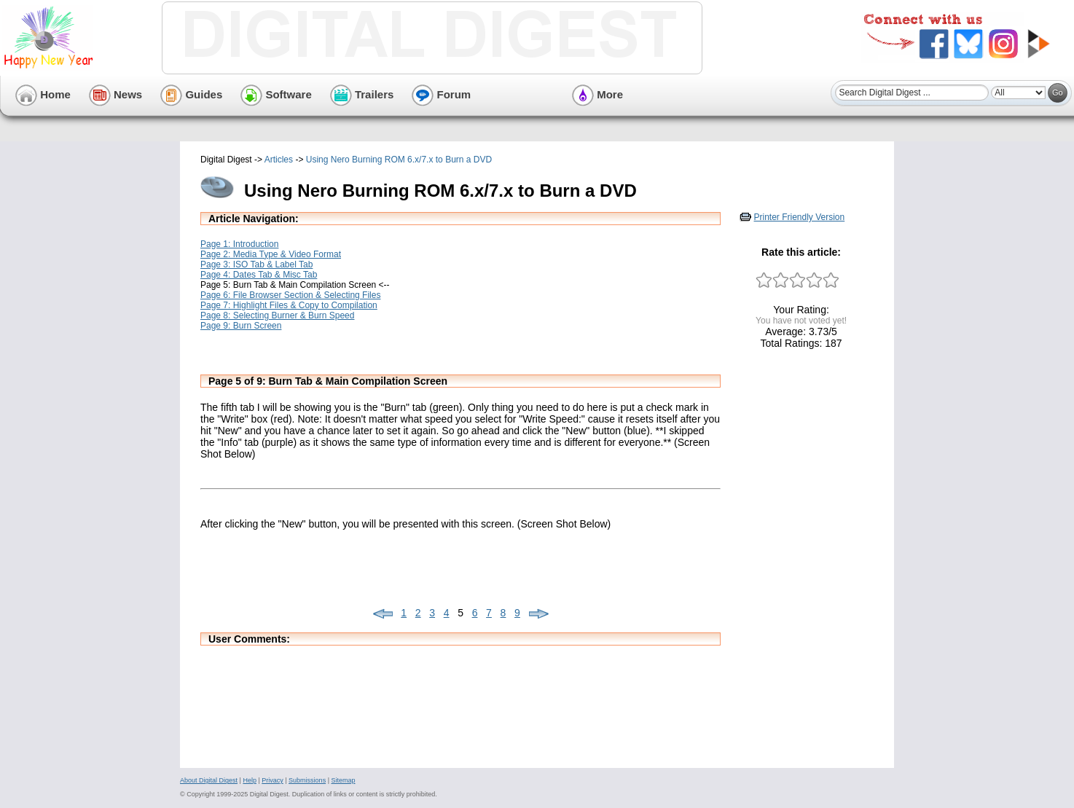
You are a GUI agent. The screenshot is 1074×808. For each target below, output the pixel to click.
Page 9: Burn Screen (240, 326)
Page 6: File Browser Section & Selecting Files (290, 295)
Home (43, 94)
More (597, 94)
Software (276, 94)
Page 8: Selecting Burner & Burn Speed (277, 315)
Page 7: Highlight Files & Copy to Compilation (288, 305)
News (115, 94)
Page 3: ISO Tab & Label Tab (256, 264)
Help (249, 780)
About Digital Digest (209, 780)
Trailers (362, 94)
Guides (191, 94)
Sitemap (343, 780)
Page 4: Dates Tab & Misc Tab (258, 275)
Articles (278, 159)
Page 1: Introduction (239, 244)
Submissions (307, 780)
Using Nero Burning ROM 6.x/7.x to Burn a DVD (399, 159)
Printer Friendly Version (799, 217)
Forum (441, 94)
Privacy (272, 780)
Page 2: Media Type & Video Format (270, 254)
